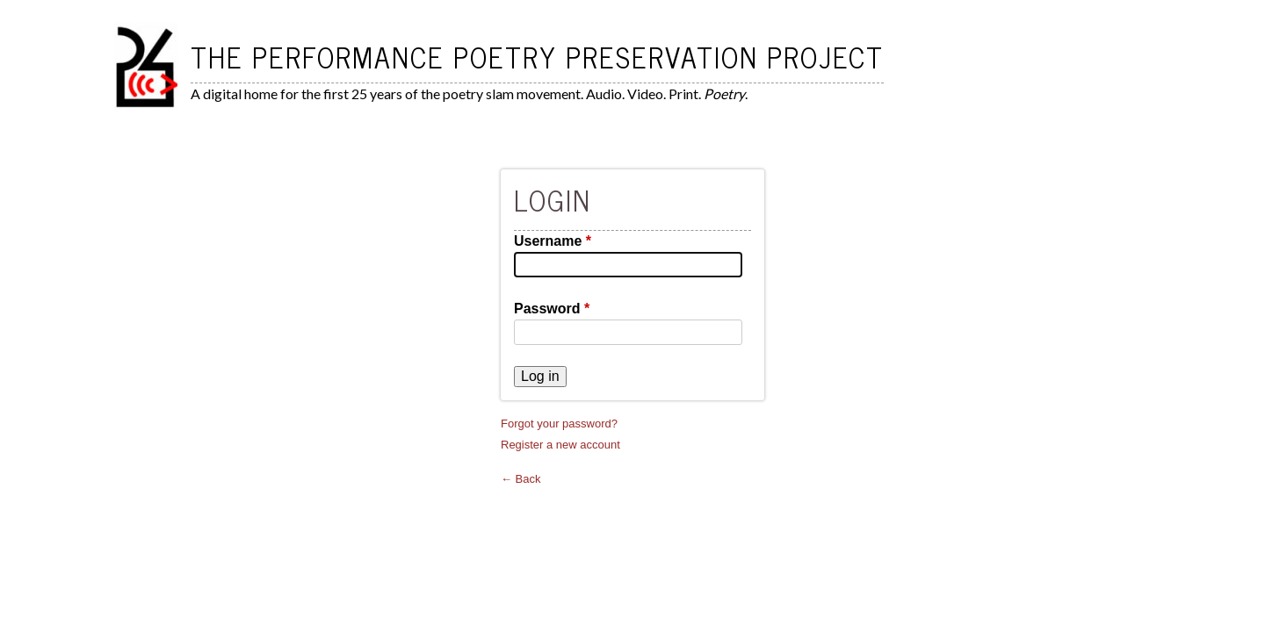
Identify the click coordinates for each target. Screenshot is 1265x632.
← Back (521, 478)
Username (552, 240)
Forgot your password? (559, 423)
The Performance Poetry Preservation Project (537, 56)
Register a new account (560, 444)
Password (551, 308)
